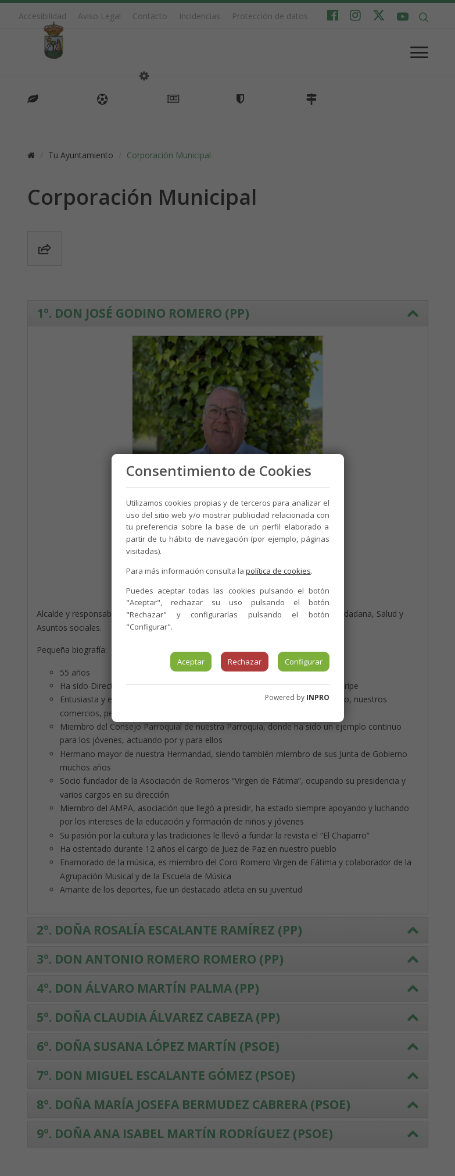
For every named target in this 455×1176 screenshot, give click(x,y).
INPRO (317, 697)
